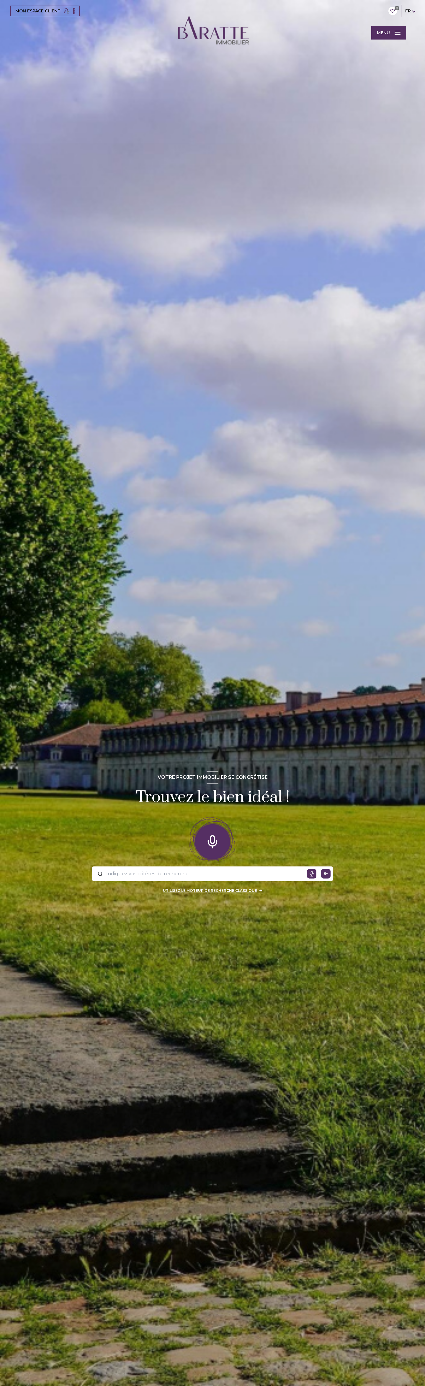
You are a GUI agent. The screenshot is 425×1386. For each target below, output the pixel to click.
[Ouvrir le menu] (388, 33)
